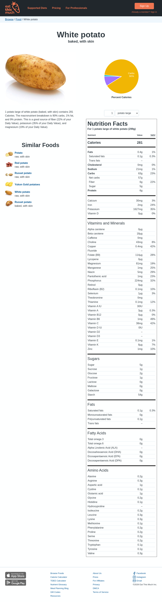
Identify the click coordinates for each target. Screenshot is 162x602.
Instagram (139, 577)
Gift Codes (55, 592)
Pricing (56, 8)
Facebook (139, 573)
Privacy (96, 584)
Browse (9, 19)
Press (95, 577)
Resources (55, 596)
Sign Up (144, 6)
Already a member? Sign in (144, 12)
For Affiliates (98, 581)
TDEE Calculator (58, 581)
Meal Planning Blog (59, 588)
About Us (97, 573)
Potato (19, 152)
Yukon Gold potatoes (27, 184)
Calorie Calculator (58, 577)
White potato (81, 34)
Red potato (21, 163)
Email (137, 580)
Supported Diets (37, 8)
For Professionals (76, 8)
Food (18, 19)
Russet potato (23, 173)
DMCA (96, 588)
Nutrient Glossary (58, 584)
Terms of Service (101, 592)
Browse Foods (57, 573)
